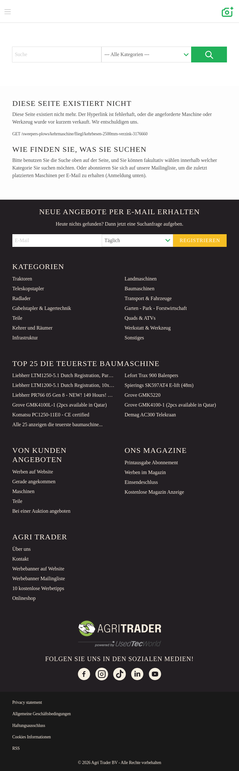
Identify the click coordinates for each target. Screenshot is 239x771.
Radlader (21, 298)
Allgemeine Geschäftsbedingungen (41, 713)
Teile (17, 318)
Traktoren (22, 278)
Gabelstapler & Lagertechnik (41, 308)
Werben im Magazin (145, 472)
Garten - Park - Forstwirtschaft (156, 308)
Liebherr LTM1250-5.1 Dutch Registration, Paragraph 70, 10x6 (63, 375)
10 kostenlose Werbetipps (38, 588)
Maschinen (23, 491)
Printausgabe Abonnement (151, 462)
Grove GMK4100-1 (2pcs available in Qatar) (170, 405)
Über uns (21, 549)
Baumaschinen (139, 288)
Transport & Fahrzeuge (148, 298)
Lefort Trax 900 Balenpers (151, 375)
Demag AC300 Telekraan (150, 414)
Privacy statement (27, 702)
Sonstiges (134, 337)
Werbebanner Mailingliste (38, 578)
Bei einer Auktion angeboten (41, 511)
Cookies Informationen (31, 737)
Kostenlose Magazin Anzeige (154, 492)
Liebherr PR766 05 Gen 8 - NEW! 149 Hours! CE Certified (63, 395)
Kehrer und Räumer (32, 328)
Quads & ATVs (140, 318)
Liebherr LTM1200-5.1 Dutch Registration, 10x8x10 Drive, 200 (63, 385)
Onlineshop (24, 598)
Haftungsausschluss (28, 725)
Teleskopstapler (28, 288)
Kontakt (20, 559)
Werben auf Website (32, 471)
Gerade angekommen (33, 481)
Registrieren (200, 240)
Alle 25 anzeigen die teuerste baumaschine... (57, 424)
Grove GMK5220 (142, 395)
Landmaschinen (141, 278)
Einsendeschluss (141, 482)
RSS (16, 748)
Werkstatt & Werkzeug (148, 328)
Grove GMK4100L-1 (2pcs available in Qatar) (59, 405)
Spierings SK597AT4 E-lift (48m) (159, 385)
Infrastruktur (25, 337)
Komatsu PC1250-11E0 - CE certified (50, 414)
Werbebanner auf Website (38, 568)
